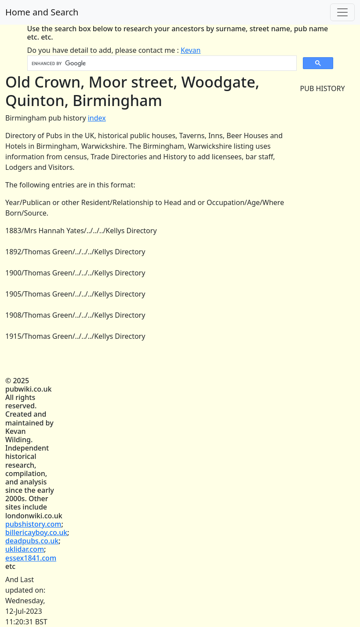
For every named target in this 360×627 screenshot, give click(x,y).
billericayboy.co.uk (36, 532)
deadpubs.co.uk (31, 541)
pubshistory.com (33, 524)
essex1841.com (30, 558)
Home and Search (41, 12)
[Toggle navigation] (342, 12)
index (97, 118)
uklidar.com (24, 549)
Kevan (191, 50)
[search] (161, 63)
